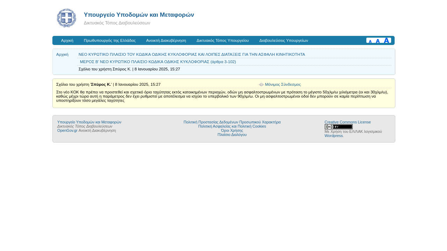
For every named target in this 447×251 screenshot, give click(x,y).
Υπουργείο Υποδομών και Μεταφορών (139, 14)
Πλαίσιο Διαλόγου (232, 134)
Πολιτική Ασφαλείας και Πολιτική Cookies (232, 126)
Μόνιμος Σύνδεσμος (283, 84)
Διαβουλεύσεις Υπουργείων (283, 40)
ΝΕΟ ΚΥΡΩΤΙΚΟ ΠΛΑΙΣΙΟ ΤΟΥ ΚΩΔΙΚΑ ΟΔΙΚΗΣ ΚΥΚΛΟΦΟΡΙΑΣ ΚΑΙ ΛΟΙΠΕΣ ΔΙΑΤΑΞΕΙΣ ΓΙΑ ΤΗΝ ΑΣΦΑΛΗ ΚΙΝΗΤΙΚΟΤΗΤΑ (192, 54)
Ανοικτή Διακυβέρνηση (166, 40)
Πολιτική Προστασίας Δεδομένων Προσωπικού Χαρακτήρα (232, 122)
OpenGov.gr (67, 130)
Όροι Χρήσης (232, 130)
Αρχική (67, 40)
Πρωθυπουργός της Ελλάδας (110, 40)
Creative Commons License (348, 122)
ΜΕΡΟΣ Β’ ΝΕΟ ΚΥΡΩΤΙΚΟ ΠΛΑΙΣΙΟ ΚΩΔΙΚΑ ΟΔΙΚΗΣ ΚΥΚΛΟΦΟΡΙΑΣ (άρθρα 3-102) (158, 62)
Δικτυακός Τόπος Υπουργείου (223, 40)
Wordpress (334, 136)
